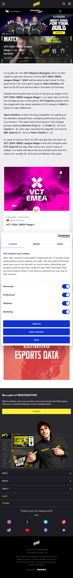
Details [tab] (36, 244)
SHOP (4, 496)
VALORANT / (9, 58)
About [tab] (60, 244)
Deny (36, 340)
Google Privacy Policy (36, 565)
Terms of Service (28, 562)
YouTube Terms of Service (46, 562)
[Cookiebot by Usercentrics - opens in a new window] (58, 236)
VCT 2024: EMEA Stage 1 (20, 224)
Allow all (36, 324)
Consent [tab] (13, 244)
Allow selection (36, 332)
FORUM (5, 503)
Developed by (36, 569)
